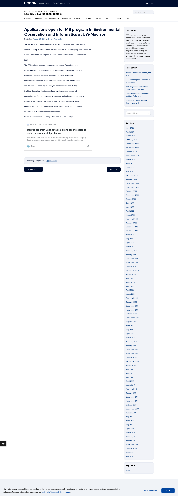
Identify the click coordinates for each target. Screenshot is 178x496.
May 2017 (129, 425)
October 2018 (131, 357)
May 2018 (129, 377)
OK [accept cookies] (168, 490)
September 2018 (132, 361)
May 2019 (129, 330)
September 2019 (132, 318)
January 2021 (131, 254)
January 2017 (131, 440)
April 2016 (130, 452)
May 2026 (130, 128)
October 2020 (131, 266)
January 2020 (131, 302)
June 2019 (130, 326)
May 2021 (129, 239)
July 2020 (130, 278)
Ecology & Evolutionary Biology (43, 14)
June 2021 (130, 235)
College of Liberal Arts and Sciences (40, 11)
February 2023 (132, 175)
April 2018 (130, 381)
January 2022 (131, 223)
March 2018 (130, 385)
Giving (128, 18)
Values (98, 18)
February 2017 (131, 436)
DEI (106, 18)
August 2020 (131, 274)
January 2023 (131, 179)
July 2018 (129, 369)
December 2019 (132, 306)
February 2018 (131, 389)
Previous (33, 169)
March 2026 (130, 136)
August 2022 (131, 199)
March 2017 (130, 433)
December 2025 (132, 144)
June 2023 (130, 163)
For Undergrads (51, 18)
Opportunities (51, 161)
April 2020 (130, 290)
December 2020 (132, 258)
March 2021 (130, 247)
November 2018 (132, 353)
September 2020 (132, 270)
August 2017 (131, 413)
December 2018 (132, 349)
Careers (88, 18)
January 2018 (131, 393)
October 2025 (131, 152)
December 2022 (132, 183)
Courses (27, 18)
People (38, 18)
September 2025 (132, 156)
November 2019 (132, 310)
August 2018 (131, 365)
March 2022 (130, 215)
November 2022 (132, 187)
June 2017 (130, 421)
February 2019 (131, 341)
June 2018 (130, 373)
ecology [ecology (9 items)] (128, 470)
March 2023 (130, 171)
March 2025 (130, 160)
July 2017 (129, 417)
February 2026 (132, 140)
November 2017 (132, 401)
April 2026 (130, 132)
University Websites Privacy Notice (56, 492)
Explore (77, 18)
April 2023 (130, 167)
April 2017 (130, 429)
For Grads (66, 18)
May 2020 (130, 286)
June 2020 (130, 282)
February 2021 (131, 250)
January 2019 (131, 345)
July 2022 (130, 203)
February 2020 (132, 298)
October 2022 (131, 191)
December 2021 (132, 227)
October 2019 (131, 314)
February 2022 (132, 219)
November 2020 (132, 262)
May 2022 (130, 207)
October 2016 (131, 448)
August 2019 (131, 322)
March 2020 (131, 294)
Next (113, 169)
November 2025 (132, 148)
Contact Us (117, 18)
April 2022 (130, 211)
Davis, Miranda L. (55, 39)
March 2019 (130, 337)
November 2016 (132, 444)
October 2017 (131, 405)
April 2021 (130, 243)
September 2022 (132, 195)
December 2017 (132, 397)
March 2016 (130, 456)
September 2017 (132, 409)
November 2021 (132, 231)
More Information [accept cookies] (150, 491)
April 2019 (130, 334)
